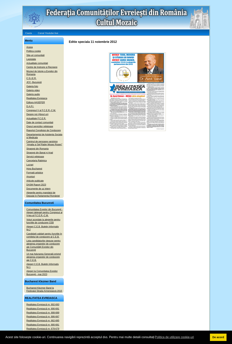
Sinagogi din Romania (37, 148)
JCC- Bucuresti (34, 82)
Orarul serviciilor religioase (39, 126)
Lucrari (29, 164)
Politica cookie (33, 51)
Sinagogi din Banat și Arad (39, 152)
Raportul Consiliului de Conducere (43, 130)
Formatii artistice (34, 172)
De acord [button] (218, 337)
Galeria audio (33, 94)
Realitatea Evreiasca (36, 98)
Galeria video (33, 90)
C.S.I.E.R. (31, 78)
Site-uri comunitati (35, 55)
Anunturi (30, 176)
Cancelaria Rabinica (36, 160)
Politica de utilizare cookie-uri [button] (174, 337)
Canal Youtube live (48, 33)
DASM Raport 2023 (36, 184)
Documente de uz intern (38, 188)
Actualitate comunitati (37, 63)
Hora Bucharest (34, 168)
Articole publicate (35, 180)
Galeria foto (32, 86)
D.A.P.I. (30, 106)
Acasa (29, 47)
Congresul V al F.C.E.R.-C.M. (41, 110)
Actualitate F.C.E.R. (36, 118)
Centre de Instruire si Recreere (41, 67)
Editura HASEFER (35, 102)
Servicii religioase (35, 156)
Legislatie (31, 59)
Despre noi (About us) (37, 114)
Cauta (28, 33)
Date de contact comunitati (39, 122)
